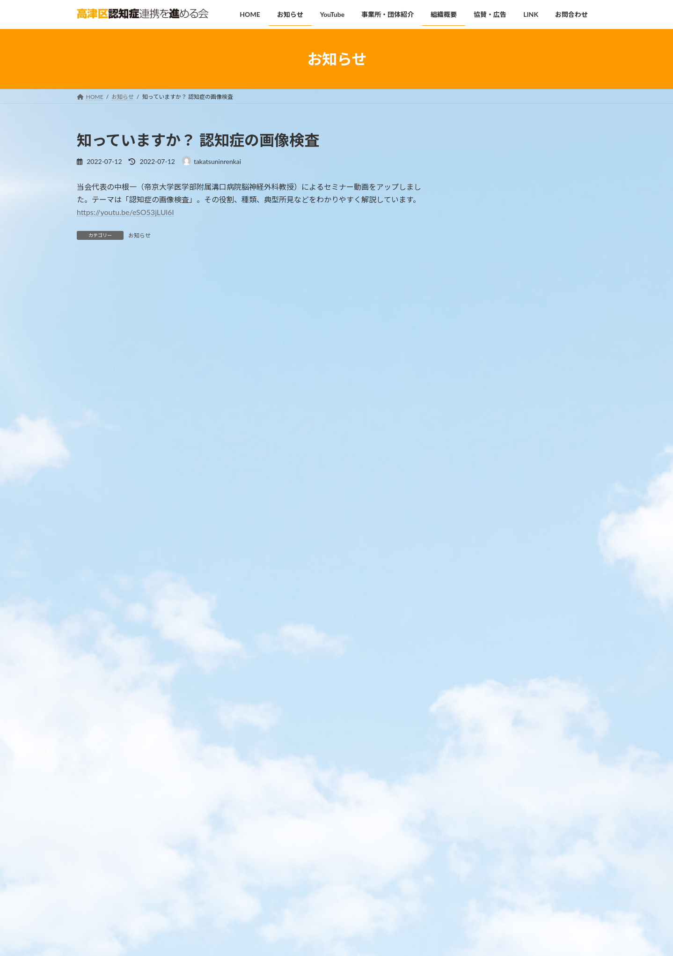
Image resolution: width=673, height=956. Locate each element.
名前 (89, 445)
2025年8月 (475, 738)
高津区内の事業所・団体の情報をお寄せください (552, 596)
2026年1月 (475, 719)
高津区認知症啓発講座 (543, 165)
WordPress (295, 939)
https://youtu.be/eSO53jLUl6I (125, 212)
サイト (88, 543)
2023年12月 (477, 795)
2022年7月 (475, 852)
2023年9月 (475, 814)
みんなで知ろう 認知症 (543, 449)
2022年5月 (475, 871)
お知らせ (139, 235)
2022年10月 (477, 833)
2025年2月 (475, 757)
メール (93, 494)
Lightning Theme (336, 939)
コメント (96, 318)
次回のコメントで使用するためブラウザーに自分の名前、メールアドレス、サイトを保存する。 (249, 592)
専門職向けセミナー (539, 355)
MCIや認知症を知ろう (542, 212)
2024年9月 (475, 776)
